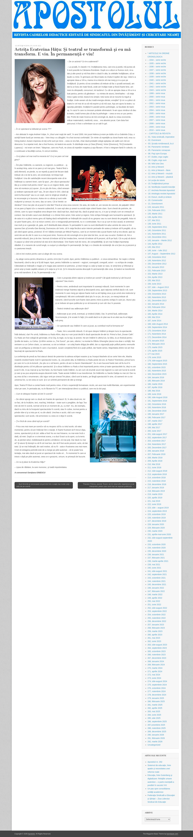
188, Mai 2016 (154, 391)
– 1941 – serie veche (157, 83)
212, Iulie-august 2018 (157, 471)
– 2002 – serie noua (156, 103)
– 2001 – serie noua (156, 100)
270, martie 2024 (155, 668)
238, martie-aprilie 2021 (158, 561)
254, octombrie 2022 (157, 614)
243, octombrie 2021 (157, 578)
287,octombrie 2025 (156, 725)
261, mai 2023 (154, 638)
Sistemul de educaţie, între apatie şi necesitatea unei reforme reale (159, 768)
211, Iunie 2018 (154, 467)
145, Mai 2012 (154, 247)
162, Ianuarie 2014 (156, 304)
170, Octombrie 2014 (157, 330)
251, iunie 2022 (35, 46)
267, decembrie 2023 (157, 658)
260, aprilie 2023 (155, 635)
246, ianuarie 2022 (156, 588)
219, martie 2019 (155, 494)
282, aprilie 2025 (155, 708)
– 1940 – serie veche (157, 80)
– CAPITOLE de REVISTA (159, 133)
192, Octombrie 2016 (157, 404)
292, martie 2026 (155, 741)
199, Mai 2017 (154, 427)
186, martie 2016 (155, 384)
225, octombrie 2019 (157, 514)
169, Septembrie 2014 (157, 327)
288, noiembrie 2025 (157, 728)
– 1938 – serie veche (157, 73)
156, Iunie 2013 (154, 284)
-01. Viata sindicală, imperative (161, 137)
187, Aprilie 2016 (155, 387)
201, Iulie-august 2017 (157, 434)
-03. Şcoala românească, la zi (161, 143)
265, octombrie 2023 (157, 651)
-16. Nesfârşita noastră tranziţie (161, 187)
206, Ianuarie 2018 (156, 451)
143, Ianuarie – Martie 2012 (160, 240)
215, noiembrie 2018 (157, 481)
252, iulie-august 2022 (157, 608)
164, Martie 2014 (155, 310)
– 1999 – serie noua (156, 93)
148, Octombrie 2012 (157, 257)
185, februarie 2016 (156, 381)
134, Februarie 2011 (156, 210)
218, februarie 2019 (156, 491)
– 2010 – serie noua (156, 130)
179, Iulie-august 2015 (157, 360)
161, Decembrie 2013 (157, 300)
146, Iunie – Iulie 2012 (157, 250)
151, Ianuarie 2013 (156, 267)
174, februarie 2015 (156, 344)
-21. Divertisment (155, 203)
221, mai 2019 (154, 501)
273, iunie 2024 (154, 678)
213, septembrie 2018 (157, 474)
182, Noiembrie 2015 (157, 371)
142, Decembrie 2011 (157, 237)
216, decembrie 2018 (157, 484)
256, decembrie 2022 (157, 621)
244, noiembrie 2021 (157, 581)
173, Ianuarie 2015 (156, 341)
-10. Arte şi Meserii (22, 46)
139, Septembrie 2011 (157, 227)
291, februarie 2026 (156, 738)
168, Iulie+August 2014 (158, 324)
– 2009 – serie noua (156, 127)
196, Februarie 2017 (156, 417)
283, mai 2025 (154, 711)
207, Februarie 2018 (156, 454)
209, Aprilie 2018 (155, 461)
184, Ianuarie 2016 (156, 377)
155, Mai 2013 (154, 280)
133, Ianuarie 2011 (156, 207)
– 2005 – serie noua (156, 113)
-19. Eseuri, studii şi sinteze (160, 197)
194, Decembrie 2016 (157, 411)
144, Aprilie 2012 (155, 244)
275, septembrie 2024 (157, 685)
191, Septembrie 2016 (157, 401)
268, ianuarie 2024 (156, 661)
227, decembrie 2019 (157, 521)
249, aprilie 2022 (155, 598)
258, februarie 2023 (156, 628)
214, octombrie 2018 (157, 477)
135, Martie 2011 (155, 214)
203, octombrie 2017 (157, 441)
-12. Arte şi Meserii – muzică (160, 173)
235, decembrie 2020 (157, 551)
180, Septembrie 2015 (157, 364)
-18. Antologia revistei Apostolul (161, 193)
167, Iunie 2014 (154, 320)
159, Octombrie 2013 (157, 294)
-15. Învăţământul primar (158, 183)
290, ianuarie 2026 (156, 735)
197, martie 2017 (155, 421)
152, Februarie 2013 (156, 270)
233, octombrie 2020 (157, 544)
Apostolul (31, 834)
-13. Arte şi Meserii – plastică (160, 177)
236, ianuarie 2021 (156, 554)
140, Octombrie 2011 (157, 230)
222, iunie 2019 (154, 504)
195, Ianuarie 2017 (156, 414)
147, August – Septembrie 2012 (161, 254)
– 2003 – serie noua (156, 107)
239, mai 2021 (154, 564)
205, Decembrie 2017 (157, 447)
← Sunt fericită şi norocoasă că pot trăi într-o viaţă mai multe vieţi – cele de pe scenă (43, 485)
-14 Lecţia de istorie (156, 180)
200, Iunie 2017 (154, 431)
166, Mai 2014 (154, 317)
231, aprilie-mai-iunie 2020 (159, 534)
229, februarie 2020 (156, 528)
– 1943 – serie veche (157, 90)
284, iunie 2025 (154, 715)
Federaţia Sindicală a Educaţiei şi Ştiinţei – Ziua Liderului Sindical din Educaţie (161, 798)
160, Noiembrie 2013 (157, 297)
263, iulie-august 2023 (157, 645)
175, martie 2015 (155, 347)
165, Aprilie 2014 (155, 314)
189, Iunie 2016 (154, 394)
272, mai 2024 (154, 675)
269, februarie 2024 (156, 664)
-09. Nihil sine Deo (156, 163)
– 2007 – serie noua (156, 120)
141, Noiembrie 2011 (157, 234)
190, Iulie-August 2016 (157, 397)
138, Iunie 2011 (154, 224)
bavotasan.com (172, 834)
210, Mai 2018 (154, 464)
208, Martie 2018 (155, 457)
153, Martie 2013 (155, 274)
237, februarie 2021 (156, 558)
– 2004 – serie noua (156, 110)
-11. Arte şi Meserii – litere (159, 170)
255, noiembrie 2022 (157, 618)
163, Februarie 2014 (156, 307)
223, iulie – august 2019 (158, 508)
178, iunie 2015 (154, 357)
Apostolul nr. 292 (155, 762)
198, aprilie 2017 (155, 424)
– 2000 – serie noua (156, 97)
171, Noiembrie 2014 (157, 334)
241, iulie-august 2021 (157, 571)
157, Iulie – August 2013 (158, 287)
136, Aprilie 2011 (155, 217)
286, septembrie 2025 (157, 721)
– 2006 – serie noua (156, 117)
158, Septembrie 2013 (157, 290)
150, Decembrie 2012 (157, 264)
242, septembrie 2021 (157, 574)
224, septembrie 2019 (157, 511)
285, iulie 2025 (154, 718)
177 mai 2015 (154, 354)
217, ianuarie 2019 (156, 487)
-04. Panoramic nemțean (158, 147)
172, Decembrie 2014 (157, 337)
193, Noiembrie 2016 (157, 407)
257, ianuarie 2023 (156, 624)
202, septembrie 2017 (157, 437)
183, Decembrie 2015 (157, 374)
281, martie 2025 (155, 705)
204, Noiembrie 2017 (157, 444)
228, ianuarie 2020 (156, 524)
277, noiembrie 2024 (157, 691)
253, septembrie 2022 (157, 611)
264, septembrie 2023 (157, 648)
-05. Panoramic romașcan (159, 150)
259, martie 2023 (155, 631)
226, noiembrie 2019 (157, 518)
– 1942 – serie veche (157, 87)
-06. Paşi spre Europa (157, 153)
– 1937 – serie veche (157, 70)
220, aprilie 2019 (155, 497)
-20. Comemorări (155, 200)
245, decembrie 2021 (157, 584)
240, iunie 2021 (154, 568)
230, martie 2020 (155, 531)
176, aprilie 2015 (155, 351)
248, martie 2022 (155, 594)
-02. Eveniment (154, 140)
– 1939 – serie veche (157, 77)
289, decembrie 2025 (157, 731)
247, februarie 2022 (156, 591)
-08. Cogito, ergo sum (157, 160)
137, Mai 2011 (154, 220)
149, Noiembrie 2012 (157, 260)
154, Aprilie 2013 (155, 277)
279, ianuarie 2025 (156, 698)
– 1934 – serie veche (157, 60)
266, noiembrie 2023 (157, 654)
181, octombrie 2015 (157, 367)
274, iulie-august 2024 (157, 681)
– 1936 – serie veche (157, 66)
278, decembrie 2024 (157, 695)
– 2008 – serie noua (156, 123)
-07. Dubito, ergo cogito (158, 157)
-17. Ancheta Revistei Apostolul (161, 190)
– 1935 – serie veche (157, 63)
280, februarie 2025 (156, 701)
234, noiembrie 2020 (157, 548)
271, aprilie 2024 (155, 671)
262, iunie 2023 (154, 641)
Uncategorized (154, 745)
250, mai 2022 (154, 601)
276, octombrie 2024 (157, 688)
